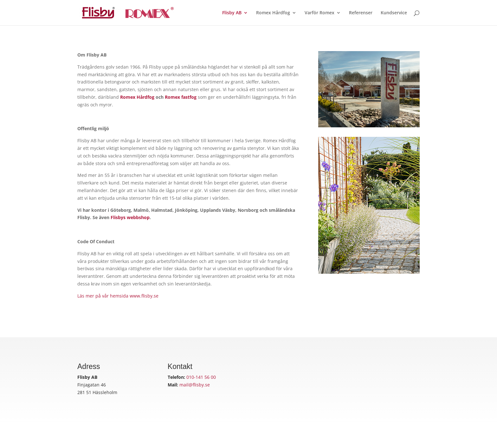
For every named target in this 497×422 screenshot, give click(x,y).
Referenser (360, 13)
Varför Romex (319, 13)
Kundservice (394, 13)
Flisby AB (232, 13)
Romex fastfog (181, 97)
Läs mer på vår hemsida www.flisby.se (117, 296)
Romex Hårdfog (273, 13)
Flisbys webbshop (130, 217)
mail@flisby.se (194, 385)
